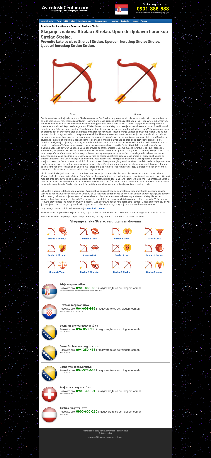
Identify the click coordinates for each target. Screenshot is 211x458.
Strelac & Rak (89, 254)
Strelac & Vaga (57, 270)
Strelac (85, 26)
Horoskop (114, 21)
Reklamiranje (122, 431)
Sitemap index (105, 433)
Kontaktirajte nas (90, 431)
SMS (66, 21)
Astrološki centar (47, 21)
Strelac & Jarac (154, 270)
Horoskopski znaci (84, 21)
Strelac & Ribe (89, 237)
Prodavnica (125, 21)
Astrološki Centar (50, 26)
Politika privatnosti (107, 431)
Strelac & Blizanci (57, 254)
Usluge (135, 21)
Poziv (59, 21)
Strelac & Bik (154, 237)
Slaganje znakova (101, 21)
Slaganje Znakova (70, 26)
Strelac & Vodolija (57, 237)
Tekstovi (144, 21)
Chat (73, 21)
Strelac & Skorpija (89, 270)
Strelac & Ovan (122, 237)
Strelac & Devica (154, 254)
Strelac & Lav (122, 254)
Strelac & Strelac (122, 270)
